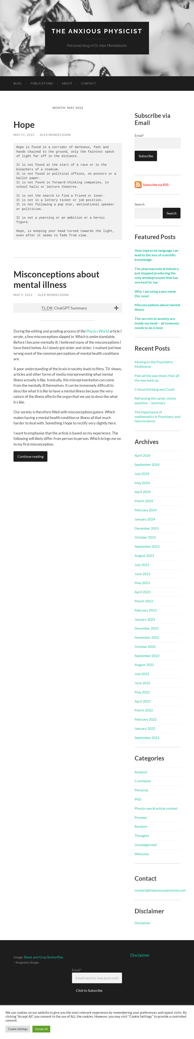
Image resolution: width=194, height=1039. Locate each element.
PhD (138, 799)
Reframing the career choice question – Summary (155, 400)
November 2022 (147, 637)
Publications (41, 83)
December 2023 (147, 528)
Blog (17, 83)
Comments (143, 781)
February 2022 (146, 719)
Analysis (141, 772)
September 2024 (147, 464)
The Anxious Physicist (97, 31)
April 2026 (143, 455)
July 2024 (142, 473)
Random (141, 826)
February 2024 (146, 510)
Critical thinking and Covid (154, 389)
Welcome (142, 854)
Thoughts (142, 835)
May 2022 (142, 692)
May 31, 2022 (24, 135)
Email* (158, 141)
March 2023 (144, 601)
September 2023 (147, 546)
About (67, 83)
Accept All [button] (41, 1029)
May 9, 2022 (23, 295)
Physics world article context (156, 808)
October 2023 (145, 537)
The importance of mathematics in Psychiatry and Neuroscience (157, 416)
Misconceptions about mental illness (56, 279)
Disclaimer (143, 923)
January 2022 (145, 728)
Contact (88, 83)
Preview (141, 817)
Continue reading (30, 456)
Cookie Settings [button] (18, 1029)
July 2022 (142, 674)
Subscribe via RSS (156, 184)
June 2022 (142, 683)
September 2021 (147, 737)
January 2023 (145, 619)
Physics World (97, 331)
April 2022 (143, 701)
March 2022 (144, 710)
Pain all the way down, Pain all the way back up (157, 377)
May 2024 (142, 483)
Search (140, 204)
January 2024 (145, 519)
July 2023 (142, 565)
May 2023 (142, 583)
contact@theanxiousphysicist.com (160, 890)
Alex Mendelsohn (55, 135)
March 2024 (144, 501)
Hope (24, 124)
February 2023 (146, 610)
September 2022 (147, 656)
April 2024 (143, 492)
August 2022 (144, 664)
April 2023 (143, 592)
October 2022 (145, 646)
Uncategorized (146, 845)
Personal (141, 790)
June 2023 (142, 574)
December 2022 (147, 628)
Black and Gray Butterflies (43, 957)
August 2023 (144, 555)
